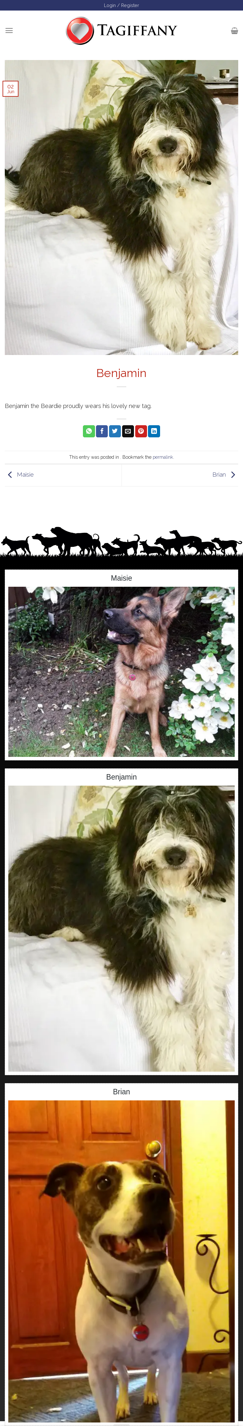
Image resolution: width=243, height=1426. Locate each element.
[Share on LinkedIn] (154, 431)
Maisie (19, 475)
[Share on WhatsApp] (89, 431)
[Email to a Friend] (128, 431)
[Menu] (9, 30)
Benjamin (121, 777)
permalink (163, 457)
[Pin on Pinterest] (141, 431)
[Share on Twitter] (115, 431)
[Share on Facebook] (102, 431)
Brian (225, 475)
